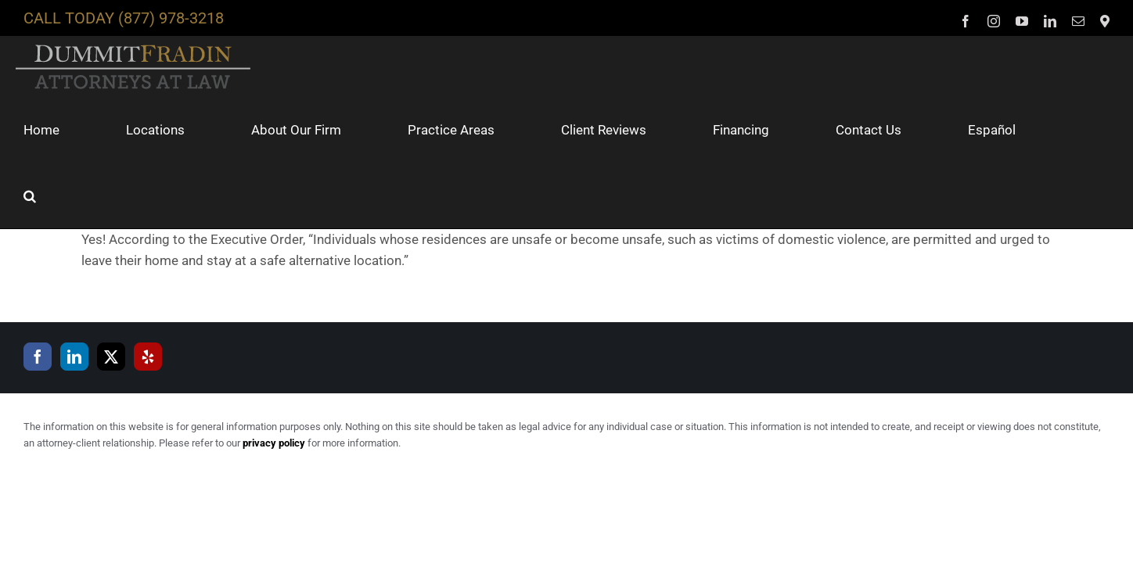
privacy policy (274, 377)
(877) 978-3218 (171, 18)
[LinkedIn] (74, 291)
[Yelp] (148, 291)
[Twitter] (111, 291)
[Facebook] (37, 291)
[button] (1103, 130)
